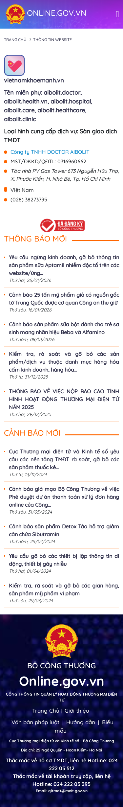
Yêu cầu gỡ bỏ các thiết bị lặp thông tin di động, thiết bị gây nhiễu (64, 560)
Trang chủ (15, 39)
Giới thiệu (77, 710)
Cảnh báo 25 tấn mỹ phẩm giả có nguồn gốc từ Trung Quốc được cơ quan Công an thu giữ (64, 298)
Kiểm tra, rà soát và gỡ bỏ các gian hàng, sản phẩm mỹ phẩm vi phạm (64, 589)
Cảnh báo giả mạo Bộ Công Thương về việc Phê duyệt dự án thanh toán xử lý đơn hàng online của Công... (64, 497)
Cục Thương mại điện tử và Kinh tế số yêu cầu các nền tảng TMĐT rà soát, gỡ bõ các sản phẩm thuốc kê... (64, 459)
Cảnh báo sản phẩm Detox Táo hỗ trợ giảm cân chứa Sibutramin (64, 530)
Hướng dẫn (80, 722)
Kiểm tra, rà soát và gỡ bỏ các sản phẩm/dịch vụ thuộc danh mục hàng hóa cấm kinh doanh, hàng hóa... (64, 362)
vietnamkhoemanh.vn (34, 80)
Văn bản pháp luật (35, 722)
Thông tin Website (52, 39)
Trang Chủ (45, 710)
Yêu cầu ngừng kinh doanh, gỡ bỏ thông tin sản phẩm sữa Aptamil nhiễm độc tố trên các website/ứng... (64, 265)
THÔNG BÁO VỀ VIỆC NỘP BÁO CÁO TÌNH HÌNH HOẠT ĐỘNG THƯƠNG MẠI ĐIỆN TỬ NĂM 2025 (64, 399)
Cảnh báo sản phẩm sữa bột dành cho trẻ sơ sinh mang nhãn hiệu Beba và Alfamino (64, 328)
